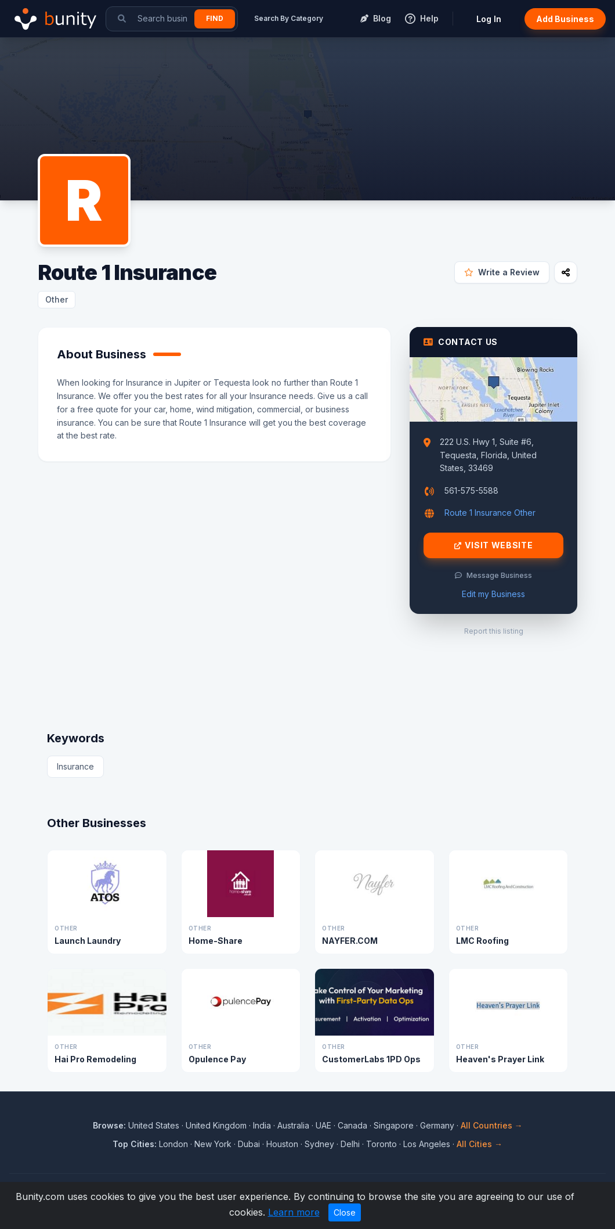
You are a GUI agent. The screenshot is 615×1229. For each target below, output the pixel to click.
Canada (352, 1125)
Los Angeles (426, 1144)
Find (214, 18)
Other (56, 299)
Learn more (294, 1212)
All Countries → (492, 1125)
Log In (488, 19)
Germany (437, 1125)
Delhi (350, 1144)
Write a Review (502, 272)
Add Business (565, 19)
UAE (323, 1125)
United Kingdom (216, 1125)
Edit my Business (493, 594)
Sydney (319, 1144)
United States (153, 1125)
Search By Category (288, 18)
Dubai (249, 1144)
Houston (282, 1144)
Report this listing (493, 631)
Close (345, 1212)
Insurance (75, 766)
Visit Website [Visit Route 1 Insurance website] (493, 545)
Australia (293, 1125)
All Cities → (479, 1144)
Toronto (381, 1144)
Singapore (394, 1125)
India (262, 1125)
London (173, 1144)
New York (212, 1144)
